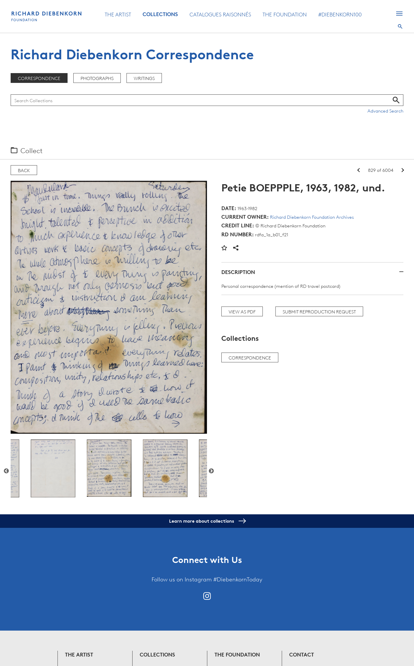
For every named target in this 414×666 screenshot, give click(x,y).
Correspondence (39, 78)
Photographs (97, 78)
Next (211, 471)
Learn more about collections (207, 521)
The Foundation (284, 14)
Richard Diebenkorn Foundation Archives (312, 217)
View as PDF (242, 311)
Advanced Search (385, 110)
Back (24, 170)
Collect (31, 150)
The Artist (118, 14)
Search (400, 26)
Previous (6, 471)
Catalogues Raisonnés (220, 14)
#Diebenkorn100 (340, 14)
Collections (160, 14)
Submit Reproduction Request (319, 311)
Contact (301, 654)
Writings (144, 78)
